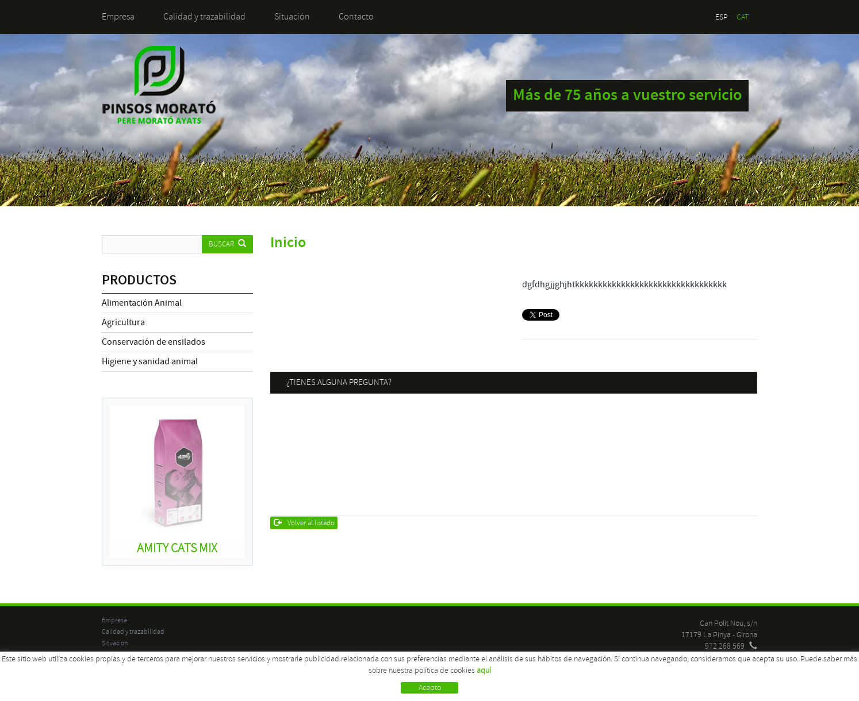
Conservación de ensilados (153, 342)
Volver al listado (304, 522)
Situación (292, 16)
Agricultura (123, 322)
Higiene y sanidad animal (150, 361)
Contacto (356, 16)
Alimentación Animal (142, 303)
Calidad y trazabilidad (204, 16)
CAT (743, 17)
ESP (721, 17)
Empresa (118, 16)
